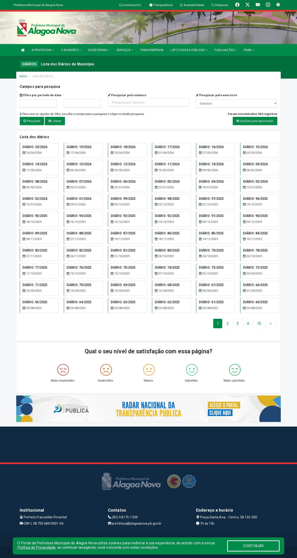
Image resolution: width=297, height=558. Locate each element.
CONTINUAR (253, 546)
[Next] (259, 323)
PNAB (249, 50)
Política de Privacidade (36, 547)
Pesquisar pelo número (127, 95)
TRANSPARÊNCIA (152, 50)
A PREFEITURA (43, 50)
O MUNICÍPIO (71, 50)
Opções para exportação (255, 121)
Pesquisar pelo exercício (216, 95)
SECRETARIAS (99, 50)
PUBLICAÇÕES (226, 50)
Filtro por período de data (40, 95)
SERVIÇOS (124, 50)
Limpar (54, 121)
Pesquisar (31, 121)
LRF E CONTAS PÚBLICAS (189, 50)
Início (23, 76)
